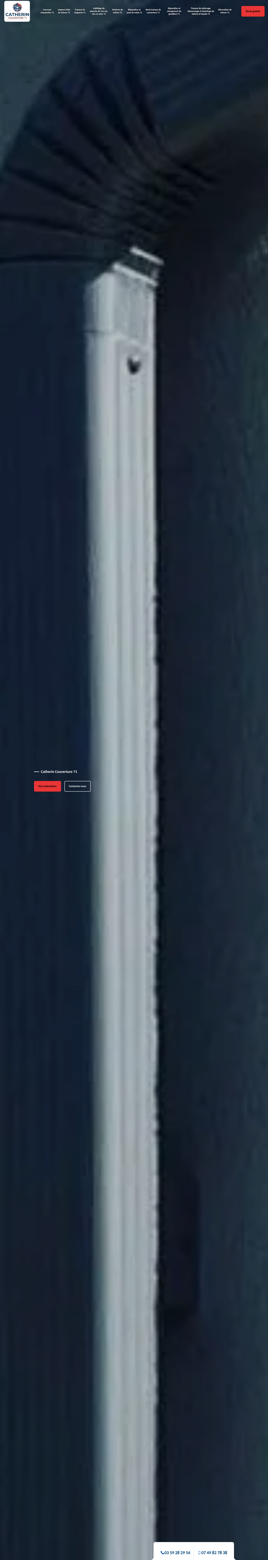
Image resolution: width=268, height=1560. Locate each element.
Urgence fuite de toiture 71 (64, 11)
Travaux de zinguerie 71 (80, 11)
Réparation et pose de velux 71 (134, 11)
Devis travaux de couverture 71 (153, 11)
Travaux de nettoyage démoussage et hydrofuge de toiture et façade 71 (200, 11)
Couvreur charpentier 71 (47, 11)
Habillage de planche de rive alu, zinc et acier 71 (99, 11)
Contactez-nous (77, 786)
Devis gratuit (253, 11)
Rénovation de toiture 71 (225, 11)
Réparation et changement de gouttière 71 (174, 11)
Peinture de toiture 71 (117, 11)
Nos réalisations (47, 786)
